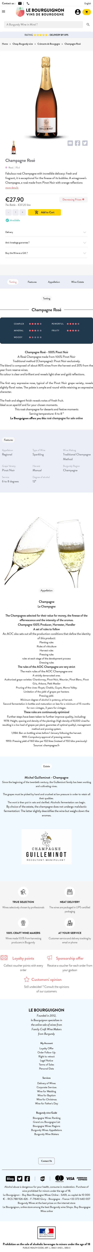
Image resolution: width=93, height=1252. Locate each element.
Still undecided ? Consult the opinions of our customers (46, 989)
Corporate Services (47, 1087)
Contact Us (46, 1161)
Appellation (54, 282)
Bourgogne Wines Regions (46, 1126)
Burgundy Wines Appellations (46, 1130)
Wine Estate (77, 282)
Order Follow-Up (46, 1052)
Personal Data (46, 1069)
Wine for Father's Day (46, 1103)
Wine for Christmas (46, 1099)
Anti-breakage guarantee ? (46, 242)
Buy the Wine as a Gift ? (46, 253)
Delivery (46, 232)
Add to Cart (44, 212)
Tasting (12, 282)
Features (32, 282)
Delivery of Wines (46, 1083)
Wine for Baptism (46, 1095)
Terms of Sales (46, 1065)
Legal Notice (46, 1060)
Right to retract (46, 1056)
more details (11, 188)
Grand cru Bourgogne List (46, 1122)
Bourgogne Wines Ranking (46, 1118)
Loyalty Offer (46, 1048)
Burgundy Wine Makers (46, 1134)
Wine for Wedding (46, 1091)
